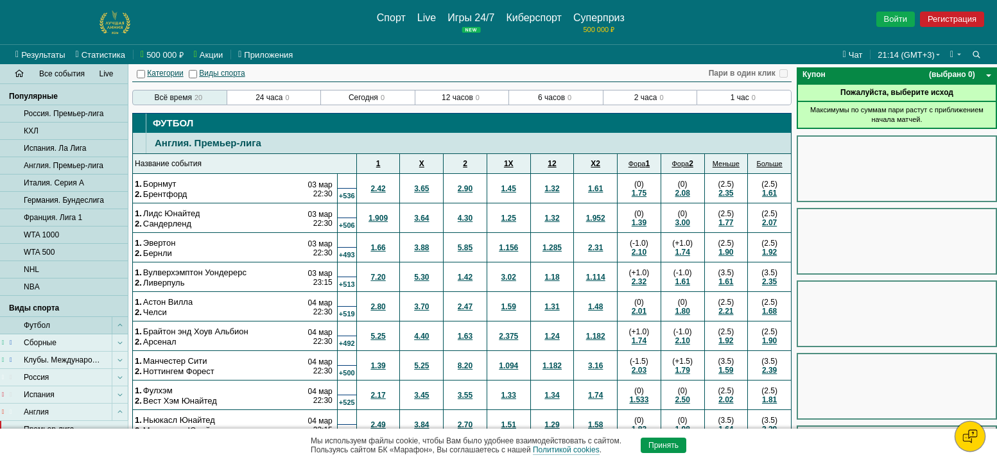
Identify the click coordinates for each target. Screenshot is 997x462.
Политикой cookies (566, 449)
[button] (955, 54)
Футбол (173, 122)
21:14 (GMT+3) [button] (906, 55)
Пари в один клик (742, 73)
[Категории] (141, 74)
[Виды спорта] (193, 74)
